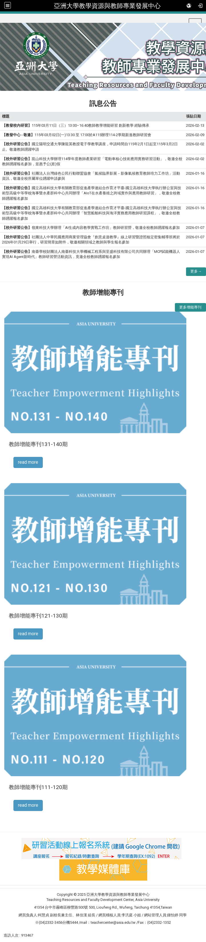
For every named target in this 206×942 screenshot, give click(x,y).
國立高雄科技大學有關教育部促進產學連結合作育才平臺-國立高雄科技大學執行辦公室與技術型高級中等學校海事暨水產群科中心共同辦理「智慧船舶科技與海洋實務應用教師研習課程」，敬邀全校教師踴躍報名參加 (91, 213)
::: (2, 21)
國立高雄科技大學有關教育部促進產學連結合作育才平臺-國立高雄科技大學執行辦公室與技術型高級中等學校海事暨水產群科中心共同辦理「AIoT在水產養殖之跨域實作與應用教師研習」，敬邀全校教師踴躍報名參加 (91, 193)
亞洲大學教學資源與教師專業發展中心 (107, 5)
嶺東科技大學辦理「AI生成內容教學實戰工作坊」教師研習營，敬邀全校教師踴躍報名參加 (91, 227)
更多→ (195, 271)
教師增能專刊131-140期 (38, 444)
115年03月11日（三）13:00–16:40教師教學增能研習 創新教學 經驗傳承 (75, 125)
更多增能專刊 (190, 307)
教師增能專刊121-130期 (38, 615)
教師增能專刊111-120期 (38, 787)
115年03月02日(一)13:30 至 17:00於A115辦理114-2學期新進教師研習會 (76, 135)
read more (28, 462)
